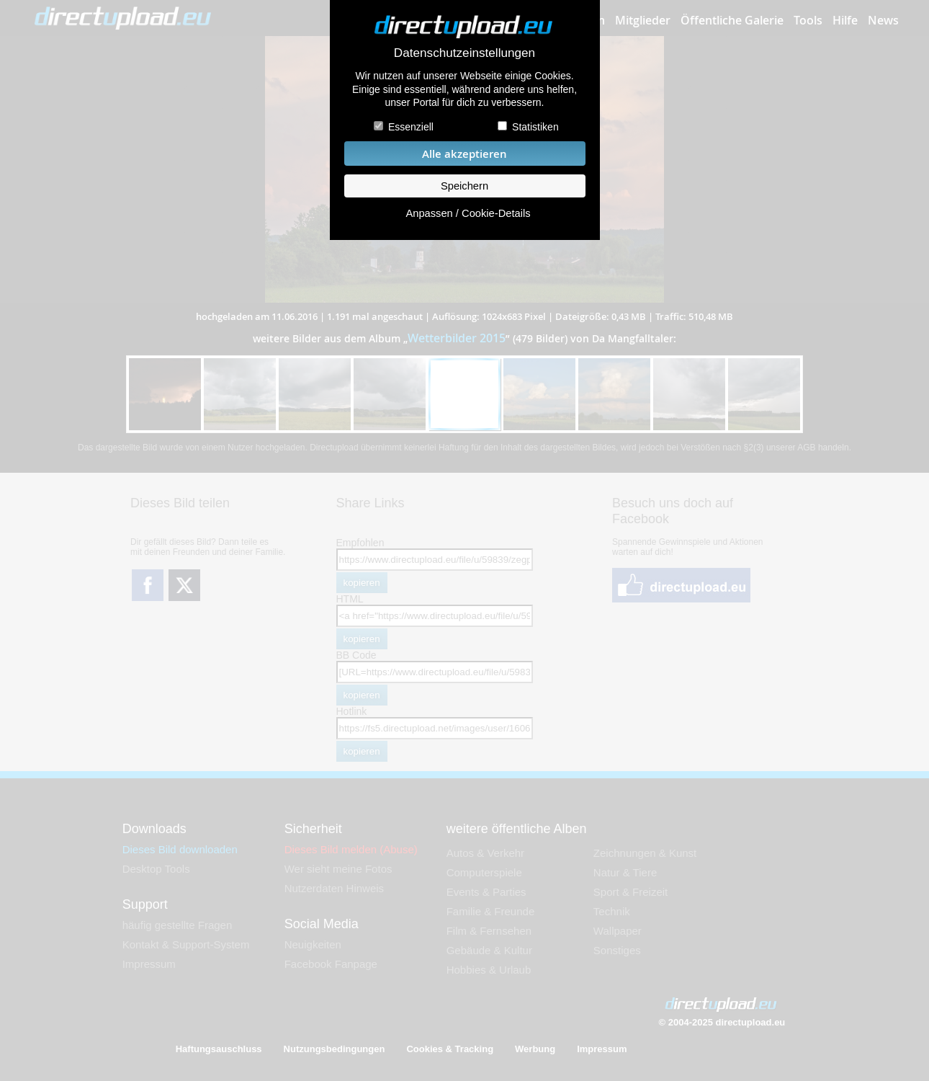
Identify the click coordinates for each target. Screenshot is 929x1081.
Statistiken (535, 127)
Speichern (464, 186)
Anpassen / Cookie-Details (467, 213)
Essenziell (411, 127)
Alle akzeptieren (464, 154)
